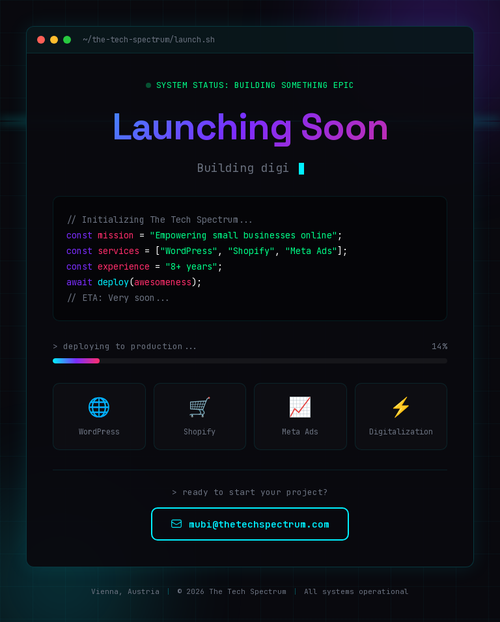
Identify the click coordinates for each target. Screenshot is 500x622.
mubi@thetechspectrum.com (250, 524)
